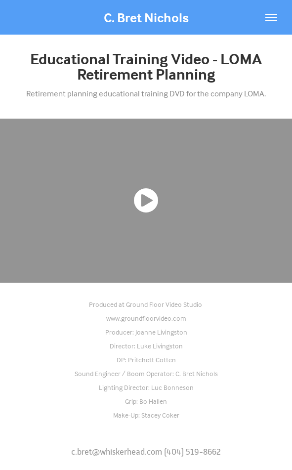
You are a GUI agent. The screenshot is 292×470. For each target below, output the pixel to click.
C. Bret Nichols (146, 17)
